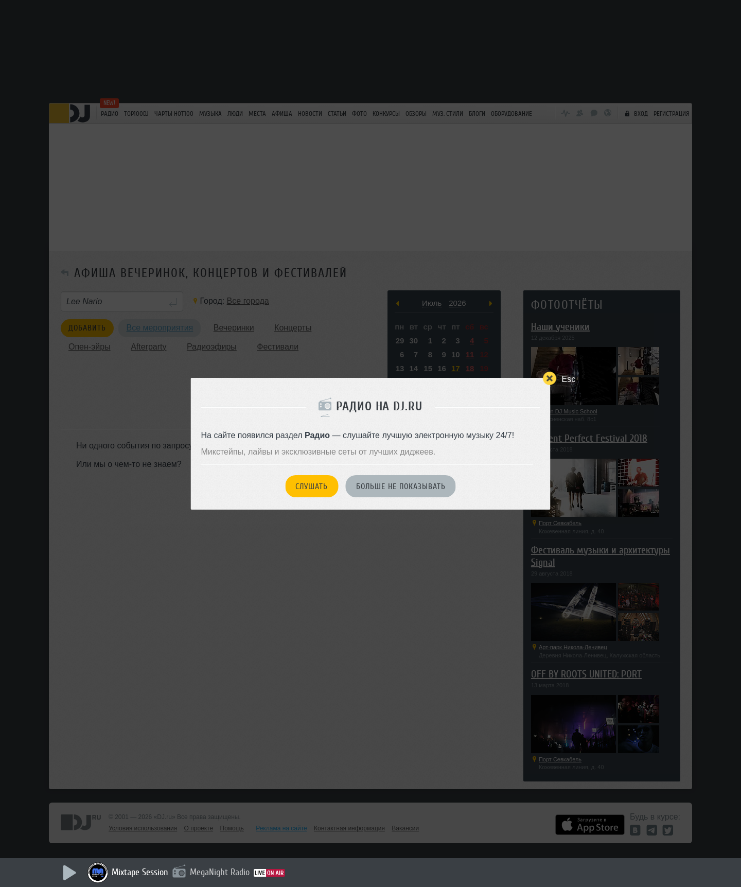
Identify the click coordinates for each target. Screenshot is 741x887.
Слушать (311, 486)
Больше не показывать (401, 486)
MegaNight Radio (220, 872)
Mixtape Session (140, 872)
